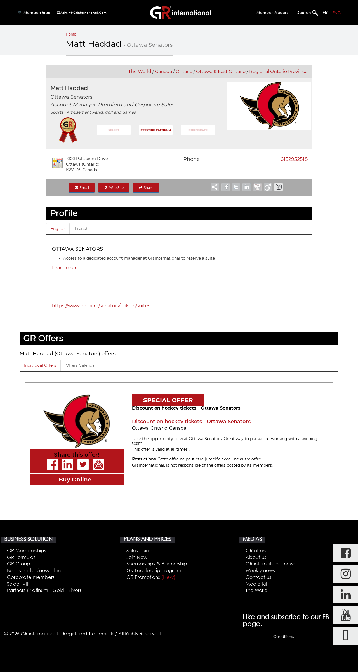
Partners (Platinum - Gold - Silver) (44, 590)
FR (325, 12)
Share (146, 187)
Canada (163, 71)
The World (139, 71)
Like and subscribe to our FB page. (286, 620)
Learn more (65, 267)
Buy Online (75, 479)
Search (304, 12)
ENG (336, 12)
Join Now (136, 557)
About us (256, 557)
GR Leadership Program (153, 570)
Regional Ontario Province (278, 71)
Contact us (258, 577)
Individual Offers (40, 365)
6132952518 (294, 159)
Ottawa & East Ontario (221, 71)
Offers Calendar (81, 365)
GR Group (18, 564)
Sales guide (139, 550)
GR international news (271, 564)
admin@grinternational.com (82, 12)
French (81, 228)
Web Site (114, 187)
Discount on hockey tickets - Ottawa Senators (191, 422)
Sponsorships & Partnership (156, 564)
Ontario (184, 71)
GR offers (256, 550)
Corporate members (31, 577)
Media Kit (256, 584)
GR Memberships (26, 550)
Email (81, 187)
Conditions (283, 636)
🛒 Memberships (33, 12)
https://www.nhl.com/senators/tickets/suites (101, 305)
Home (71, 34)
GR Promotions (150, 577)
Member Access (272, 12)
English (58, 228)
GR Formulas (21, 557)
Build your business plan (34, 570)
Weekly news (260, 570)
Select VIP (18, 584)
